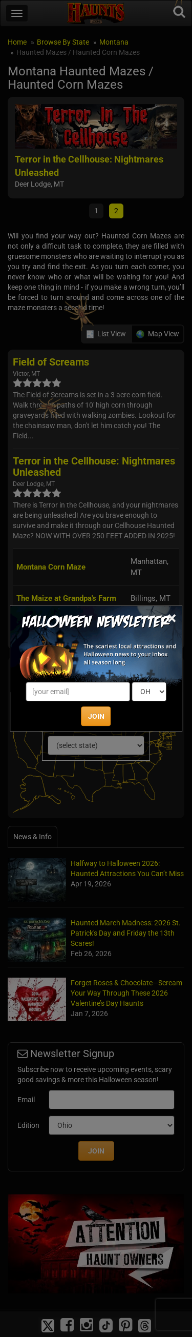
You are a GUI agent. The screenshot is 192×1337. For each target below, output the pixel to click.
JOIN (96, 716)
